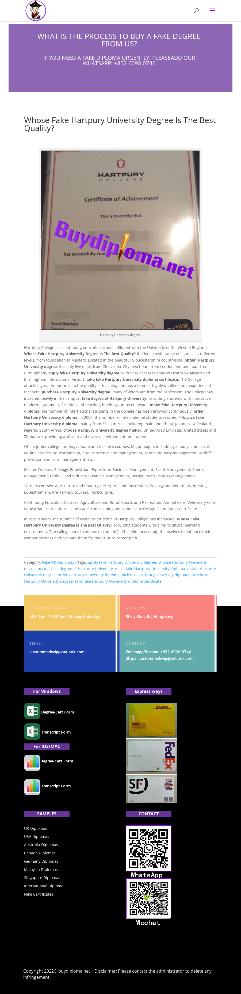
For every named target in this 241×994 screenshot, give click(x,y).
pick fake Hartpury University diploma (155, 574)
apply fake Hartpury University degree (122, 562)
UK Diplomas (35, 828)
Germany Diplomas (41, 861)
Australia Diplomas (41, 844)
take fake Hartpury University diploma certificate (118, 581)
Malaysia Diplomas (41, 869)
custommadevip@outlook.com (57, 652)
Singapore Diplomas (42, 877)
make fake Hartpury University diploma (150, 568)
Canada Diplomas (40, 852)
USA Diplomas (36, 836)
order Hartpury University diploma (89, 574)
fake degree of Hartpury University (82, 568)
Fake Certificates (38, 894)
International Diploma (43, 885)
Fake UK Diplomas (58, 562)
